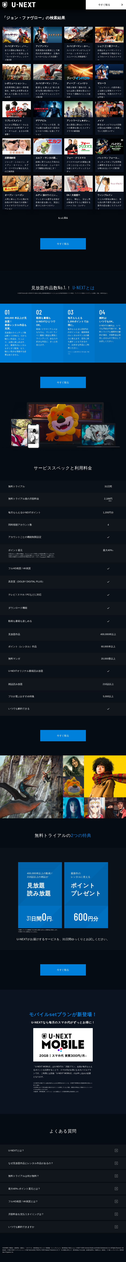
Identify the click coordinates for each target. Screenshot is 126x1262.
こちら (43, 556)
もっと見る (63, 218)
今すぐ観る (104, 4)
